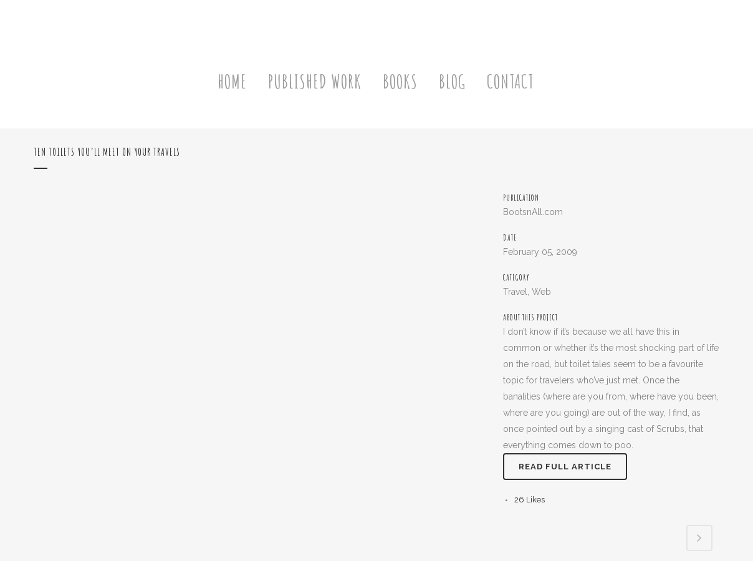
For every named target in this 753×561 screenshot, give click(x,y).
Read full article (565, 466)
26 (529, 499)
